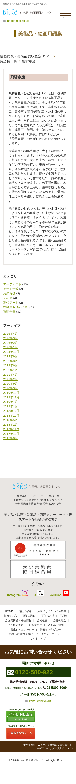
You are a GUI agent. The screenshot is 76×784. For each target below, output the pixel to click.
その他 (7, 298)
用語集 (64, 615)
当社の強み (25, 611)
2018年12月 (11, 411)
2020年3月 (10, 388)
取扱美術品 (10, 615)
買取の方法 (47, 615)
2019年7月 (10, 401)
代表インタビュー (50, 629)
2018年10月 (11, 415)
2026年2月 (10, 342)
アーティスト (12, 284)
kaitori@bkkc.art (18, 20)
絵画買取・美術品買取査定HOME (26, 56)
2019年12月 (11, 392)
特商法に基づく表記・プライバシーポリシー (35, 633)
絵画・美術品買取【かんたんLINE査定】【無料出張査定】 (28, 11)
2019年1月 (10, 406)
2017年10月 (11, 433)
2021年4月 (10, 374)
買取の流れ (28, 615)
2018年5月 (10, 420)
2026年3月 (10, 338)
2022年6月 (10, 365)
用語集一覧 (8, 61)
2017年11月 (11, 429)
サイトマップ (38, 638)
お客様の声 (35, 624)
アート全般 (10, 288)
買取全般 (9, 311)
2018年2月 (10, 424)
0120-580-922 (34, 672)
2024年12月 (11, 351)
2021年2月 (10, 379)
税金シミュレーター (22, 629)
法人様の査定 (16, 624)
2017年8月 (10, 438)
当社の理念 (59, 620)
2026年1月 (10, 347)
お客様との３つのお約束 (51, 611)
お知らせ (9, 293)
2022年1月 (10, 370)
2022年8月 (10, 361)
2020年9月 (10, 383)
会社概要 (42, 620)
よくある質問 (56, 624)
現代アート (10, 302)
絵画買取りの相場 (15, 307)
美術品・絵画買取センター (31, 760)
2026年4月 (10, 333)
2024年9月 (10, 356)
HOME (9, 611)
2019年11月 (11, 397)
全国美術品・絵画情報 (18, 620)
